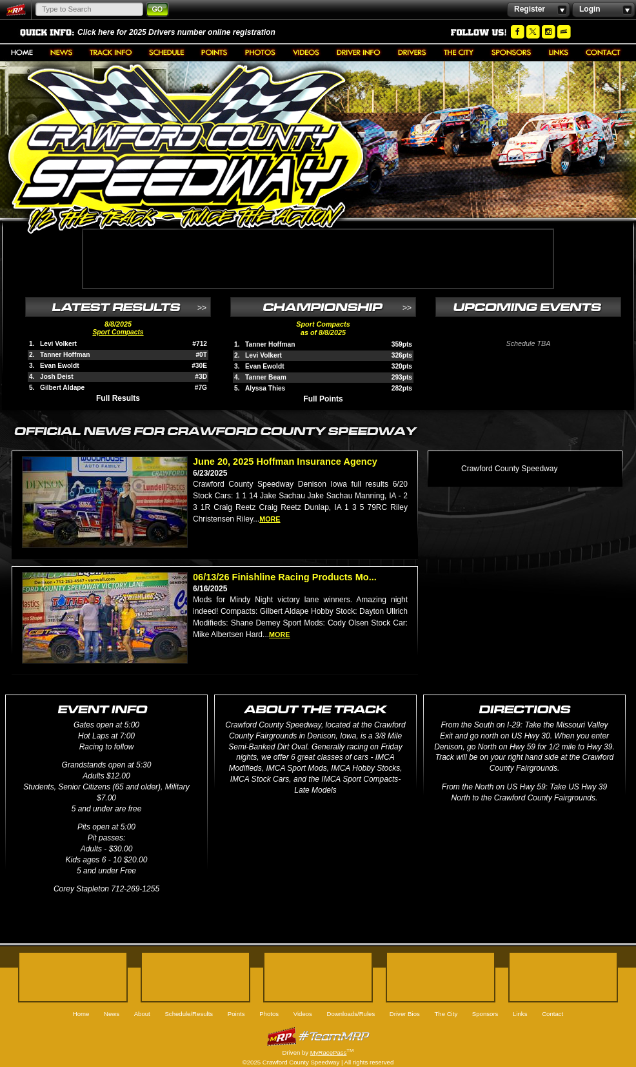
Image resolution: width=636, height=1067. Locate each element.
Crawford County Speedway (509, 468)
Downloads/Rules (358, 52)
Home (21, 52)
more (269, 519)
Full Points (323, 398)
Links (558, 52)
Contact (603, 52)
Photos (260, 52)
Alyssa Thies (265, 388)
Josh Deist (57, 376)
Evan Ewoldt (59, 365)
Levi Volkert (58, 343)
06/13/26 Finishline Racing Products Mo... (285, 577)
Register (538, 9)
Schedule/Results (166, 52)
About (110, 52)
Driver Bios (412, 52)
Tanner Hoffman (65, 354)
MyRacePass (318, 1036)
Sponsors (511, 52)
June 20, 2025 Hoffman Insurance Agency (285, 461)
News (61, 52)
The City (459, 52)
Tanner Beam (265, 377)
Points (214, 52)
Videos (306, 52)
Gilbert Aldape (62, 387)
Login (603, 9)
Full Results (118, 398)
